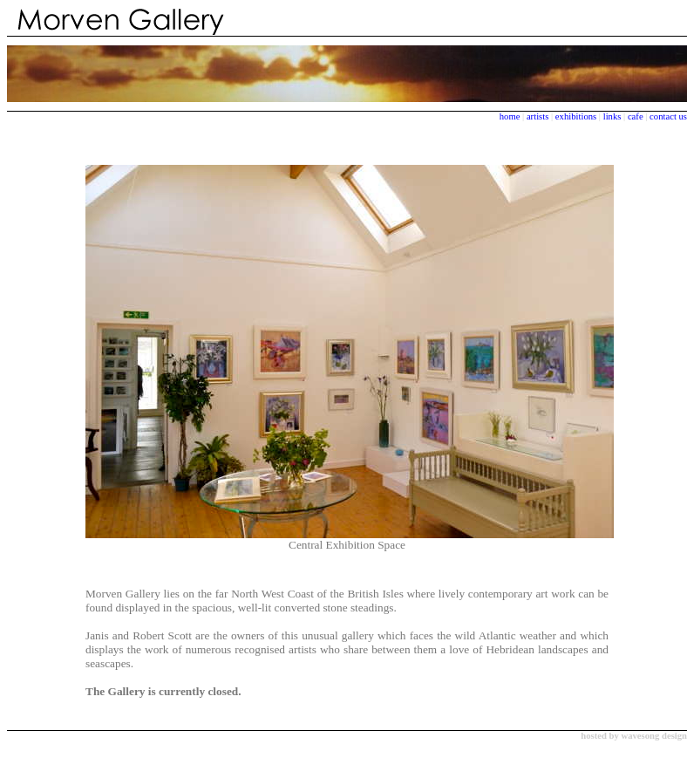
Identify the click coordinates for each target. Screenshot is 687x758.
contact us (668, 116)
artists (537, 116)
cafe (635, 116)
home (510, 116)
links (612, 116)
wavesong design (655, 736)
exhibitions (577, 116)
